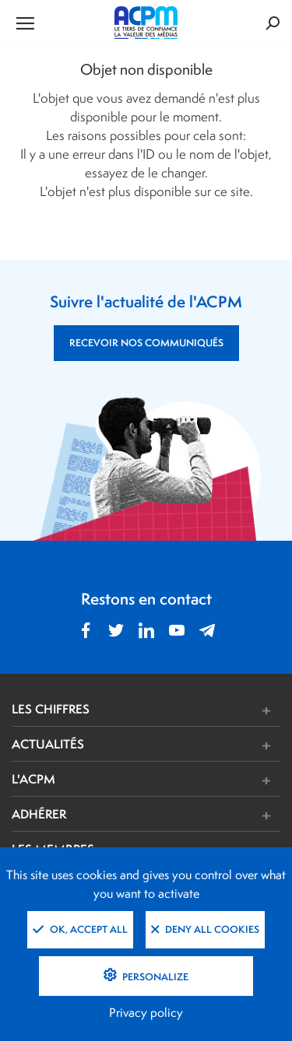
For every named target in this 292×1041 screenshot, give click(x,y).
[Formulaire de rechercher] (235, 23)
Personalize (154, 976)
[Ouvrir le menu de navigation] (56, 22)
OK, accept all (80, 929)
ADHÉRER (39, 813)
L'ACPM (33, 778)
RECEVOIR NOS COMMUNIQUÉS (146, 342)
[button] (202, 710)
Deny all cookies (205, 929)
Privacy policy (146, 1012)
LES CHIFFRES (51, 708)
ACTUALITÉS (48, 743)
